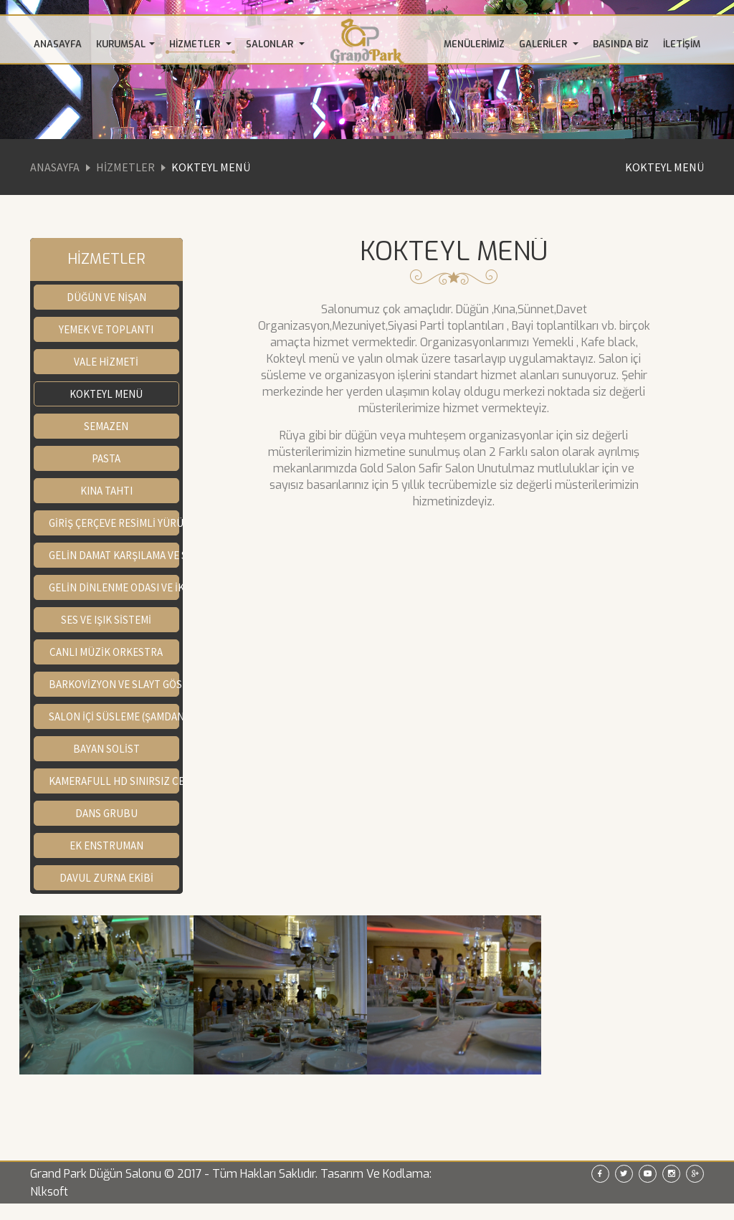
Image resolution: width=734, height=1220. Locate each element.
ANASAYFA (58, 44)
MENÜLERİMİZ (474, 44)
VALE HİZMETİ (106, 361)
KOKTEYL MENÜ (664, 167)
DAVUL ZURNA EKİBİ (106, 878)
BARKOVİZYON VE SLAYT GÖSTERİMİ (114, 684)
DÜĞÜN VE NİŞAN (106, 297)
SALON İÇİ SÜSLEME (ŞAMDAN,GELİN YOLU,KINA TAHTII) (114, 716)
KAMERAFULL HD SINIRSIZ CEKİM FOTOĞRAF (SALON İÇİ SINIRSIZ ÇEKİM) (114, 781)
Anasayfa (55, 167)
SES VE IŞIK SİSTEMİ (106, 619)
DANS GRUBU (106, 813)
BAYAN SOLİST (106, 749)
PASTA (106, 458)
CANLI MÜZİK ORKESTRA (106, 652)
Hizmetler (125, 167)
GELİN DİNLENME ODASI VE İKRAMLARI (114, 587)
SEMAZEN (106, 426)
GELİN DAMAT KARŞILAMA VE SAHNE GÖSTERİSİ (114, 555)
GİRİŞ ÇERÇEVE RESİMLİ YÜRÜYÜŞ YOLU (114, 523)
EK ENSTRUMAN (106, 845)
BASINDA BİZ (621, 44)
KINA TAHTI (106, 490)
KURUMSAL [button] (125, 44)
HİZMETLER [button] (200, 44)
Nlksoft (49, 1191)
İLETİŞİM (681, 44)
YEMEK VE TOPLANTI (106, 329)
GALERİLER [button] (548, 44)
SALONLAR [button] (275, 44)
